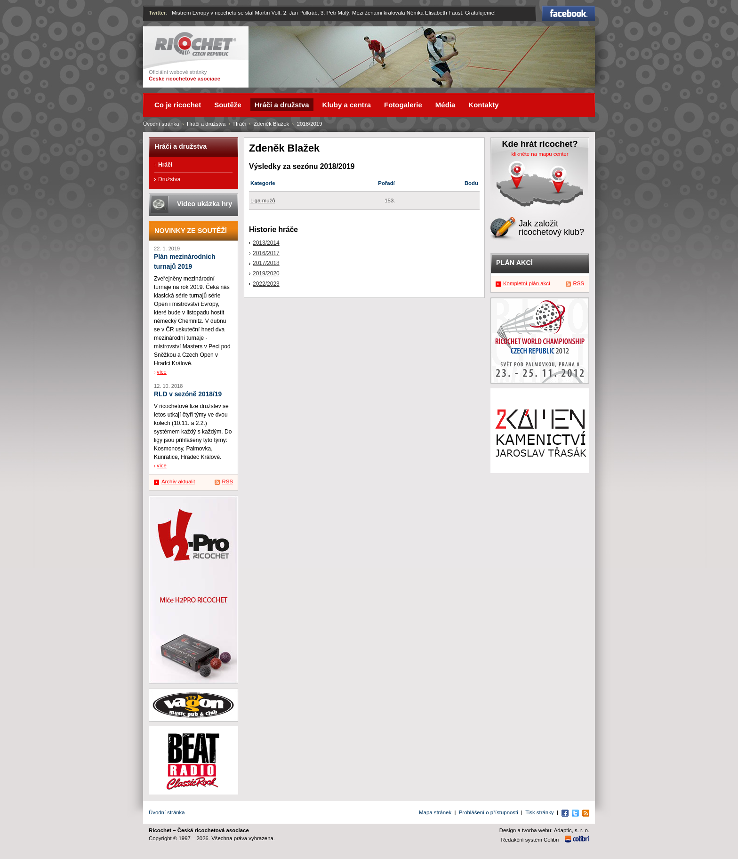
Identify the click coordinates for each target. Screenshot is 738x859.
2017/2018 (266, 263)
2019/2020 (266, 273)
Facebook (568, 13)
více (162, 372)
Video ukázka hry (204, 204)
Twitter (157, 13)
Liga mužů (262, 200)
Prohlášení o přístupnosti (488, 812)
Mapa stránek (435, 812)
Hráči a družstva (206, 124)
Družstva (169, 179)
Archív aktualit (178, 481)
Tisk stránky (539, 812)
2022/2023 (266, 284)
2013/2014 (266, 243)
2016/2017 (266, 253)
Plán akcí (514, 262)
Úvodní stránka (161, 124)
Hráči (239, 124)
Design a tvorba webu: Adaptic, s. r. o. (544, 830)
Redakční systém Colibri (530, 840)
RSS (227, 481)
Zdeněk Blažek (271, 124)
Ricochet (195, 44)
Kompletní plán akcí (526, 283)
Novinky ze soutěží (190, 230)
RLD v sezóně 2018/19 (188, 394)
